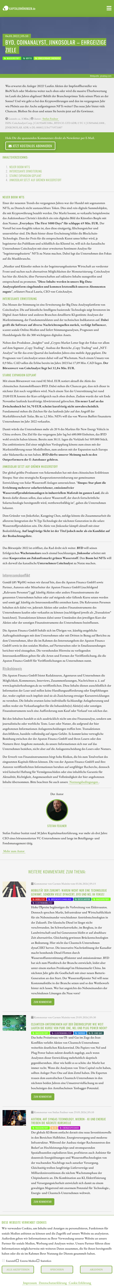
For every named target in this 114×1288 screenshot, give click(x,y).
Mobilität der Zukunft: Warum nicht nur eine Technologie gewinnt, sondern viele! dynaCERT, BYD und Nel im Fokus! (69, 892)
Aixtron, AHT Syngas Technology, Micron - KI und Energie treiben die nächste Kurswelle (68, 1121)
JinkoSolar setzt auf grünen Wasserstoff (35, 180)
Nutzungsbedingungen (83, 782)
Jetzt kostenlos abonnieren (30, 145)
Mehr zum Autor (14, 851)
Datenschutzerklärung (53, 1283)
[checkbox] (3, 1260)
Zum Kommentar (43, 1002)
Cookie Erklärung (80, 1283)
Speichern (57, 1269)
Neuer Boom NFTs (19, 167)
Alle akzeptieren (17, 1269)
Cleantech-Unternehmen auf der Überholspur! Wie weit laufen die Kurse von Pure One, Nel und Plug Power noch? (69, 1026)
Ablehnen (96, 1269)
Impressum (30, 1283)
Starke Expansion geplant (25, 176)
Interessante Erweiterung (25, 171)
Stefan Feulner (50, 118)
